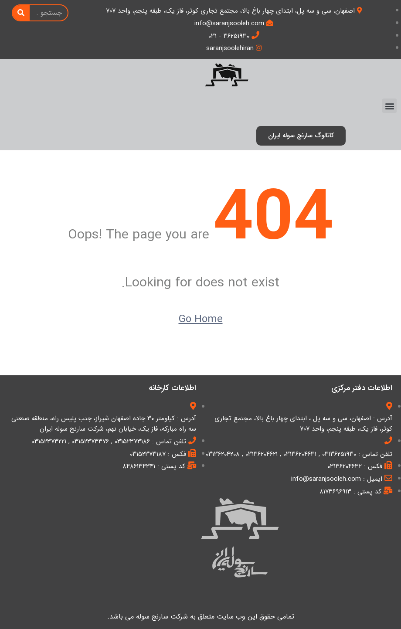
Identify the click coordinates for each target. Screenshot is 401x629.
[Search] (21, 12)
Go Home (201, 319)
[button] (389, 106)
